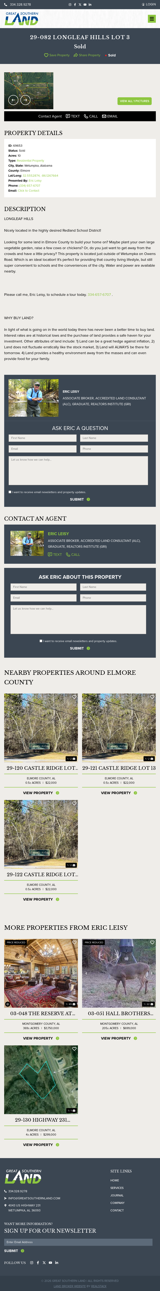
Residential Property (30, 160)
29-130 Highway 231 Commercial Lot (41, 1120)
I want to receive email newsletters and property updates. (49, 492)
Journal (117, 1195)
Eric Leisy (35, 180)
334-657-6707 (99, 294)
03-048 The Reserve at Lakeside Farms (41, 1013)
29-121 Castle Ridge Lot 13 (119, 768)
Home (114, 1180)
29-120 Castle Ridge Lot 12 (41, 768)
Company (117, 1202)
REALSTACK (98, 1286)
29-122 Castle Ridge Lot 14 (41, 874)
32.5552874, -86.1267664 (40, 175)
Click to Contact (28, 190)
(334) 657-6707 (29, 185)
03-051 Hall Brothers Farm (119, 1013)
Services (117, 1187)
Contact (117, 1210)
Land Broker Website (70, 1286)
